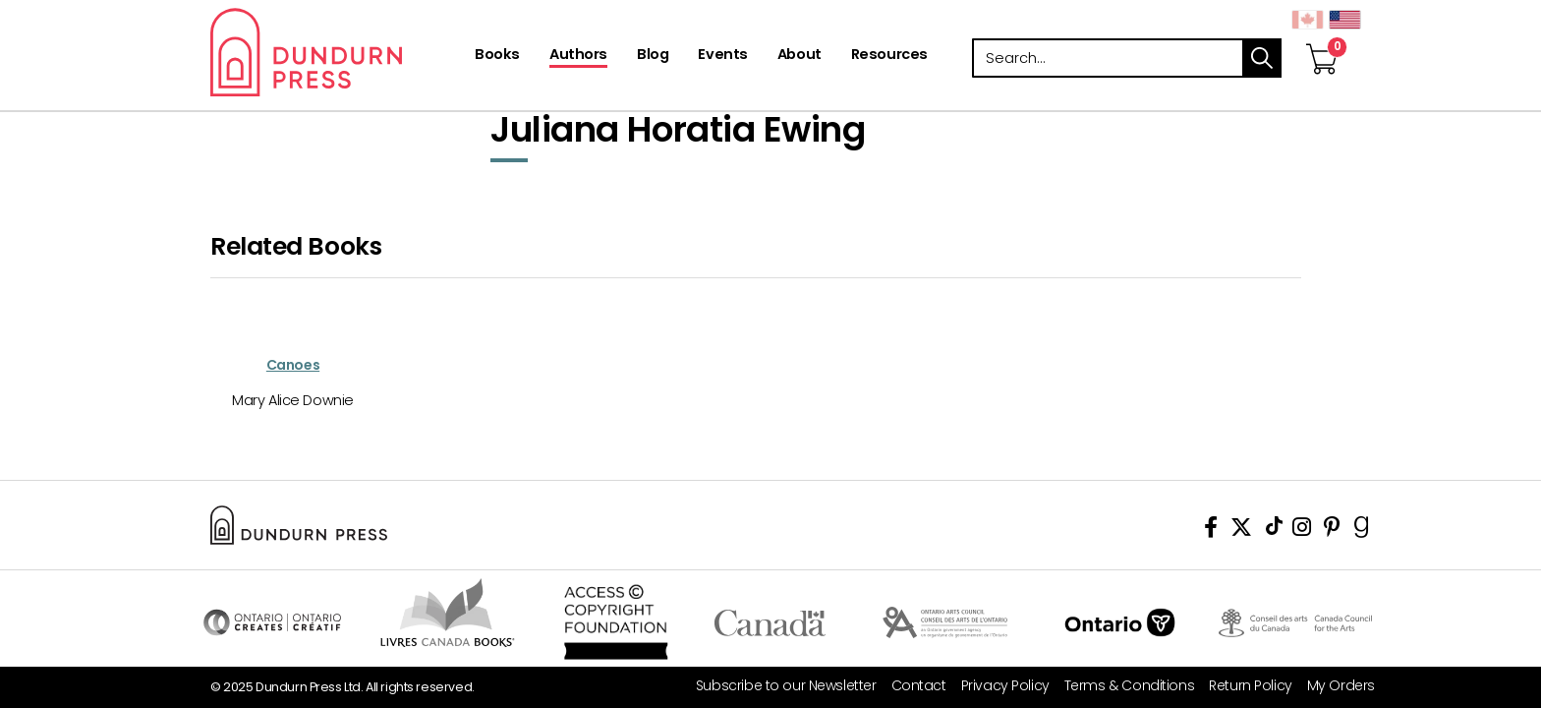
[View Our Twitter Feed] (1241, 530)
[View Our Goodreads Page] (1361, 530)
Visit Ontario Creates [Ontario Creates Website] (272, 622)
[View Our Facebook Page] (1211, 530)
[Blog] (652, 56)
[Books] (497, 56)
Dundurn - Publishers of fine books (340, 52)
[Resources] (889, 56)
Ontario (1120, 622)
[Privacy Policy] (998, 686)
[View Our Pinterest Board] (1332, 530)
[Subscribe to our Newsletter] (779, 686)
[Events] (722, 56)
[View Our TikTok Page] (1274, 530)
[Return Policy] (1243, 686)
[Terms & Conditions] (1122, 686)
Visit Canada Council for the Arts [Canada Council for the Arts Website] (1295, 622)
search (1262, 58)
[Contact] (911, 686)
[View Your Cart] (1322, 38)
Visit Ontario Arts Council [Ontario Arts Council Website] (945, 622)
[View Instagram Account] (1301, 530)
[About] (799, 56)
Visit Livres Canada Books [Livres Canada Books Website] (447, 612)
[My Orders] (1333, 686)
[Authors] (578, 56)
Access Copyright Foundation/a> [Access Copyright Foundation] (615, 622)
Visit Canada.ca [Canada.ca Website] (770, 622)
